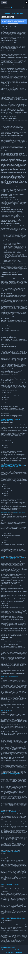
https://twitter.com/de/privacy (19, 512)
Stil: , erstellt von (14, 952)
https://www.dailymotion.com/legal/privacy (9, 884)
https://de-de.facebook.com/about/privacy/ (14, 418)
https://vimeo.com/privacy (6, 710)
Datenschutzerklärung (5, 947)
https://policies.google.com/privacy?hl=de (9, 466)
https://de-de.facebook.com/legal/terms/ (11, 420)
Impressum (12, 947)
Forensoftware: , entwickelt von (14, 950)
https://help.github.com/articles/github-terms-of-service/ (12, 557)
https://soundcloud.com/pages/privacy (9, 811)
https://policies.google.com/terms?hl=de (11, 464)
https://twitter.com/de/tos (6, 512)
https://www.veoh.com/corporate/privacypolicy (10, 851)
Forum (16, 7)
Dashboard (7, 7)
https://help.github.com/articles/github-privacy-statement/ (13, 558)
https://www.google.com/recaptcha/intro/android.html (12, 774)
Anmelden (3, 2)
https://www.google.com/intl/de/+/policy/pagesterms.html (13, 465)
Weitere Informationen (13, 23)
